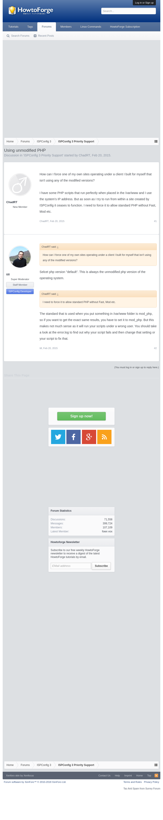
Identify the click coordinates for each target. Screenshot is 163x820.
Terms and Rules (132, 782)
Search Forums (20, 35)
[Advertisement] (45, 88)
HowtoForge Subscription (125, 26)
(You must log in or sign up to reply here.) (136, 367)
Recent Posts (46, 35)
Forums (47, 26)
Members (66, 26)
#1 (155, 221)
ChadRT (84, 155)
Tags (30, 26)
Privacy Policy (151, 782)
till (8, 274)
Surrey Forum (152, 788)
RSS (156, 775)
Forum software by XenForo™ (35, 782)
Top (149, 775)
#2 (155, 348)
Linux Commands (90, 26)
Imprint (128, 775)
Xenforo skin (13, 775)
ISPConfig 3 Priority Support (43, 155)
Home (139, 775)
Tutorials (13, 26)
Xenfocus (29, 775)
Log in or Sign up (144, 2)
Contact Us (104, 775)
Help (117, 775)
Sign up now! (81, 416)
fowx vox (107, 531)
